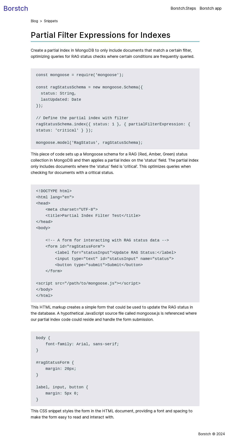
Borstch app (210, 8)
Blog (34, 21)
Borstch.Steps (183, 8)
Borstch (16, 8)
